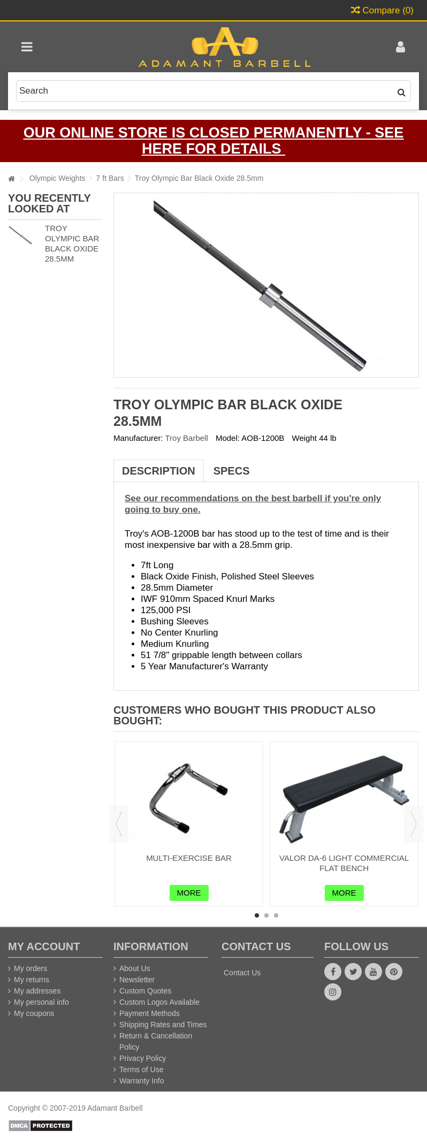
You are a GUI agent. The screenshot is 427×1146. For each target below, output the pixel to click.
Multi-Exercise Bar (189, 857)
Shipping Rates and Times (163, 1024)
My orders (30, 968)
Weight (304, 437)
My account (44, 946)
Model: (228, 437)
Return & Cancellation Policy (155, 1041)
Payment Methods (149, 1013)
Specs (232, 471)
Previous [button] (118, 824)
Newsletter (137, 979)
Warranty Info (141, 1080)
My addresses (37, 991)
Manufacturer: (138, 437)
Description (158, 471)
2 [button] (266, 915)
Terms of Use (141, 1069)
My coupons (34, 1013)
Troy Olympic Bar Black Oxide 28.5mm (72, 243)
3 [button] (276, 915)
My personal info (41, 1002)
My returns (31, 979)
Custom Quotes (145, 991)
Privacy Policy (142, 1058)
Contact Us (242, 972)
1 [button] (257, 915)
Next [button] (413, 824)
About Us (134, 968)
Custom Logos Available (159, 1002)
